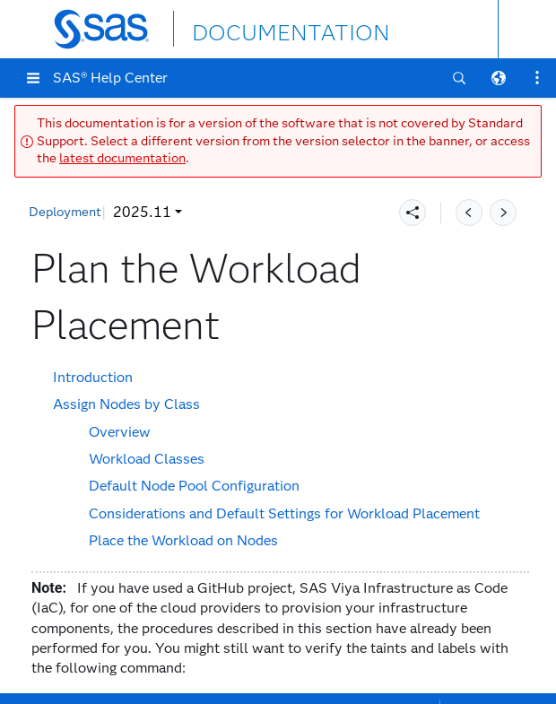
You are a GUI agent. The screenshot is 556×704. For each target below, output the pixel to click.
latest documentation (122, 158)
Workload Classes (146, 458)
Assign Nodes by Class (126, 404)
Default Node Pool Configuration (194, 485)
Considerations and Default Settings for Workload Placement (284, 513)
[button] (33, 78)
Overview (120, 431)
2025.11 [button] (142, 212)
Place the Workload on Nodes (183, 540)
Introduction (93, 377)
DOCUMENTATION (257, 28)
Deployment (65, 212)
